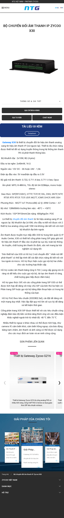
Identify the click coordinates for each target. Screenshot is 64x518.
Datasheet (32, 133)
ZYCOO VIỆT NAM (9, 480)
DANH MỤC (7, 486)
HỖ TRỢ (5, 493)
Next (59, 64)
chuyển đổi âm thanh (23, 219)
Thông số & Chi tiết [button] (30, 101)
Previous (4, 64)
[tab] (32, 101)
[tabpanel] (32, 65)
